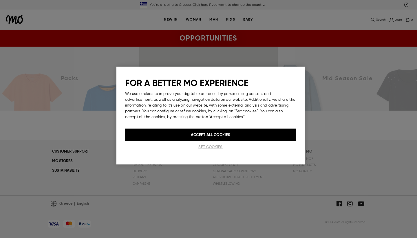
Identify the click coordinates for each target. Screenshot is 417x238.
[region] (210, 115)
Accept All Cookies (210, 134)
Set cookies (210, 146)
